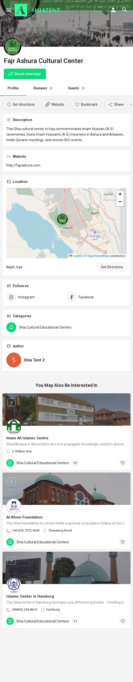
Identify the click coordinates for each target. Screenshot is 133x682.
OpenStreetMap (98, 256)
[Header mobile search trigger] (124, 10)
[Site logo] (38, 10)
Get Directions (112, 267)
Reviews (43, 88)
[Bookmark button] (123, 463)
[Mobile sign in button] (113, 10)
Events (76, 88)
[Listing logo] (12, 47)
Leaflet (75, 256)
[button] (66, 223)
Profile (13, 88)
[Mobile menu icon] (8, 10)
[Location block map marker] (62, 219)
